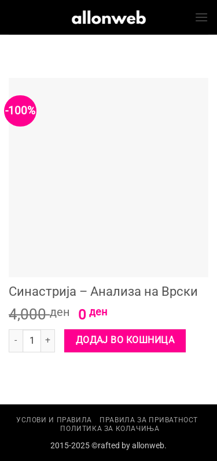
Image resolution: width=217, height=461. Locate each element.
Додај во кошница (125, 340)
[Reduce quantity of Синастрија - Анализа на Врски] (16, 340)
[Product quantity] (32, 340)
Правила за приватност (149, 420)
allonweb (148, 446)
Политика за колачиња (109, 429)
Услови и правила (54, 420)
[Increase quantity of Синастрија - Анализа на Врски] (48, 340)
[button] (201, 17)
